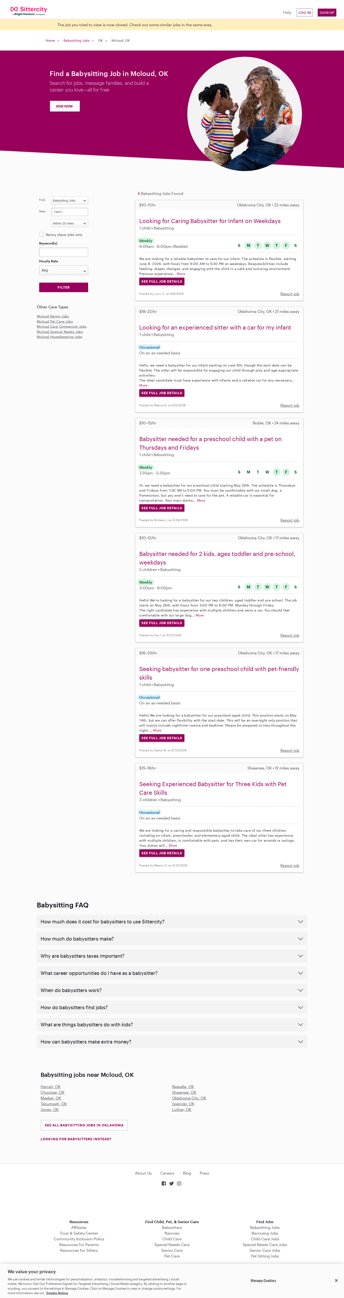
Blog (187, 1173)
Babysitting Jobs (77, 40)
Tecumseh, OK (54, 1103)
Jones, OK (50, 1109)
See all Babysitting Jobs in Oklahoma (84, 1125)
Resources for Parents (79, 1244)
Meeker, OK (51, 1098)
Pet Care (172, 1256)
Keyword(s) (48, 243)
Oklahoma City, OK (189, 1098)
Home (50, 40)
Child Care (172, 1239)
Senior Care (172, 1250)
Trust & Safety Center (79, 1233)
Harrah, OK (51, 1086)
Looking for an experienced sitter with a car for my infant (215, 327)
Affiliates (79, 1227)
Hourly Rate (48, 261)
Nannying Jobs (265, 1233)
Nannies (172, 1233)
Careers (167, 1173)
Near (42, 211)
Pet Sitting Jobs (265, 1256)
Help (287, 12)
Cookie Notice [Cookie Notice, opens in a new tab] (57, 1293)
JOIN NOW (64, 106)
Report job (289, 293)
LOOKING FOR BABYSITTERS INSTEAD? (76, 1139)
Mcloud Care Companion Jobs (61, 326)
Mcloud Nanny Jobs (53, 316)
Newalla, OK (183, 1086)
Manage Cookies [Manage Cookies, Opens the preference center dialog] (263, 1280)
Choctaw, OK (52, 1092)
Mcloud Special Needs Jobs (60, 332)
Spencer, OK (183, 1103)
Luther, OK (181, 1109)
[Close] (336, 1280)
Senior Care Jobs (265, 1250)
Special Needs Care (171, 1244)
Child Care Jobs (265, 1239)
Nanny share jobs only (64, 235)
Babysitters (172, 1227)
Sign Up (327, 12)
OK (100, 40)
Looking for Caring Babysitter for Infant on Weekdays (210, 220)
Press (204, 1173)
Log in (305, 12)
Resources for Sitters (79, 1250)
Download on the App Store (172, 1203)
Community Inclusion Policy (79, 1239)
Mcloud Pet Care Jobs (55, 321)
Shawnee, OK (184, 1092)
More (181, 274)
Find (42, 199)
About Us (143, 1173)
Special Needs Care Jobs (265, 1244)
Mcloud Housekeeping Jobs (59, 337)
